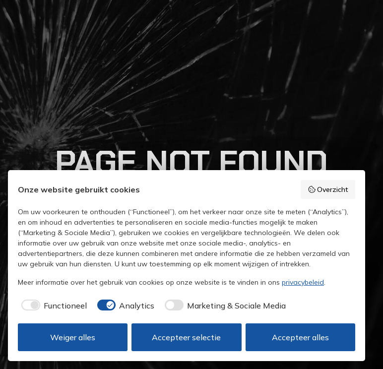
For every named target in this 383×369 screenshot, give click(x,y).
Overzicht (328, 189)
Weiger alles (72, 337)
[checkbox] (52, 305)
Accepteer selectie (186, 337)
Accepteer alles (300, 337)
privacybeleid (303, 282)
